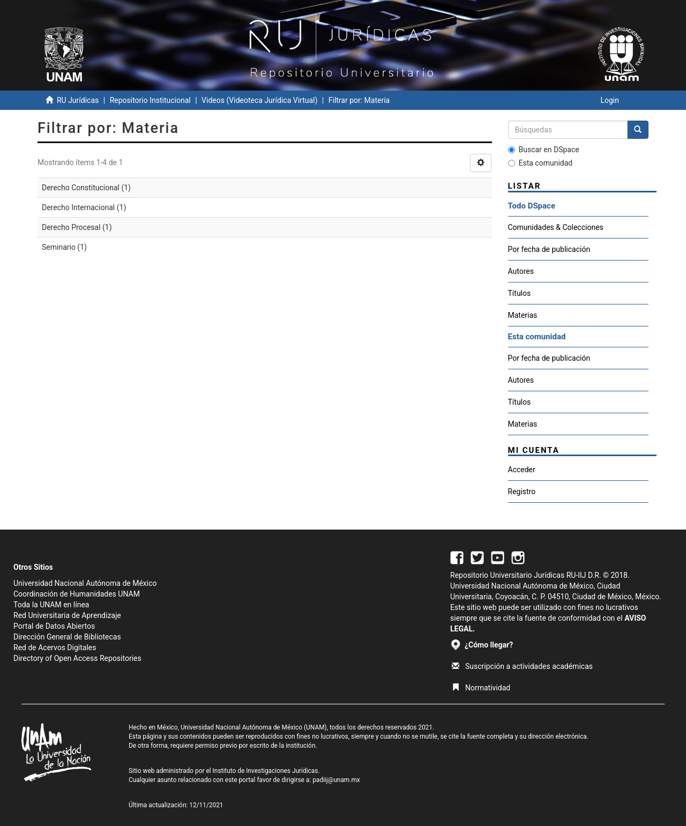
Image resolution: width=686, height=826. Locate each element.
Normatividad (481, 687)
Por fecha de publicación (549, 249)
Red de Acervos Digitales (54, 647)
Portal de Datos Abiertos (54, 626)
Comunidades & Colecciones (555, 227)
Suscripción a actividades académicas (522, 666)
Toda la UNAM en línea (51, 604)
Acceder (521, 469)
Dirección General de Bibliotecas (67, 636)
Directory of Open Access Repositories (77, 658)
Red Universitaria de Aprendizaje (67, 615)
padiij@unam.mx (336, 780)
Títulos (519, 293)
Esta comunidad (540, 163)
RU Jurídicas (78, 100)
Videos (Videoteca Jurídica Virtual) (259, 100)
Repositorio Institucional (150, 100)
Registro (522, 491)
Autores (521, 271)
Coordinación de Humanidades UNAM (76, 594)
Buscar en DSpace (543, 149)
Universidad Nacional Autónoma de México (85, 583)
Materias (523, 315)
